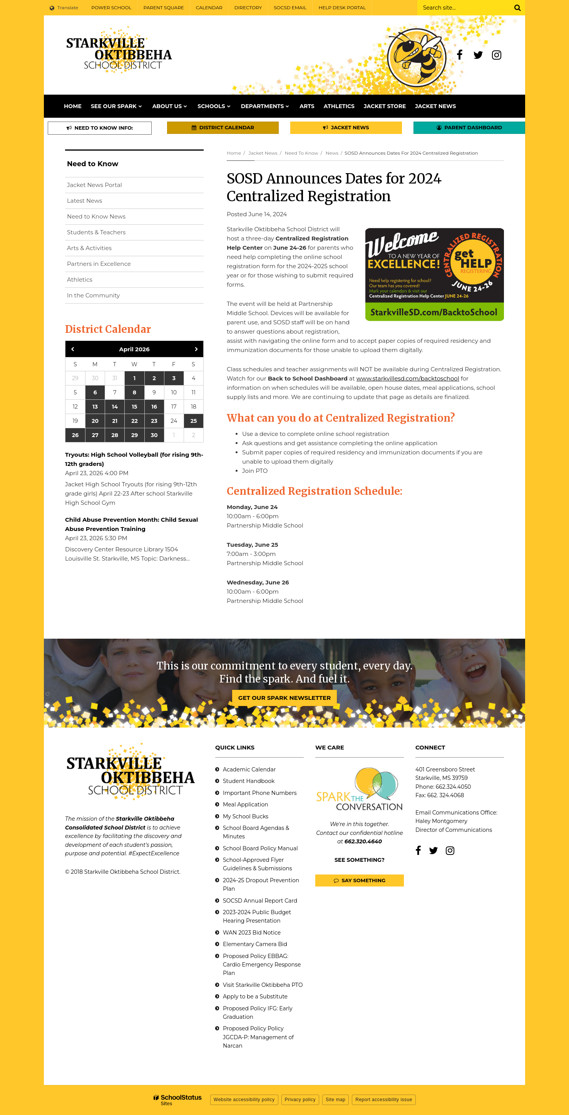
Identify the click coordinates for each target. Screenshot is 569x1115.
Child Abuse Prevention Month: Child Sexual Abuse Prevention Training (131, 524)
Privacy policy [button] (300, 1099)
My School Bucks (245, 816)
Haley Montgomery (441, 821)
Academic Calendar (249, 769)
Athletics (79, 279)
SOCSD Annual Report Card (260, 900)
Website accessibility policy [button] (244, 1099)
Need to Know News (96, 216)
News (332, 153)
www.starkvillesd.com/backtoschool (407, 378)
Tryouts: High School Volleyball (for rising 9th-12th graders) (134, 459)
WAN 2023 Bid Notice (252, 932)
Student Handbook (248, 781)
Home (234, 153)
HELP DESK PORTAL (342, 7)
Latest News (84, 200)
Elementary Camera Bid (255, 944)
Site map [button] (335, 1099)
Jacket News (262, 153)
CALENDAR (209, 7)
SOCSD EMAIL (290, 7)
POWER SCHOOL (111, 7)
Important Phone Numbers (260, 793)
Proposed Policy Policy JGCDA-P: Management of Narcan (258, 1037)
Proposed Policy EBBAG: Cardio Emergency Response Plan (262, 965)
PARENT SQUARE (164, 7)
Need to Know (301, 153)
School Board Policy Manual (260, 848)
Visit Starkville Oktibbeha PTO (263, 984)
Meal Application (245, 804)
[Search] (517, 7)
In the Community (93, 295)
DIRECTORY (248, 7)
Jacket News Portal (94, 185)
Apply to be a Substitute (255, 996)
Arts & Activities (89, 248)
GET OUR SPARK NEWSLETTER (284, 697)
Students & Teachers (96, 232)
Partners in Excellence (99, 263)
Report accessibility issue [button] (383, 1099)
